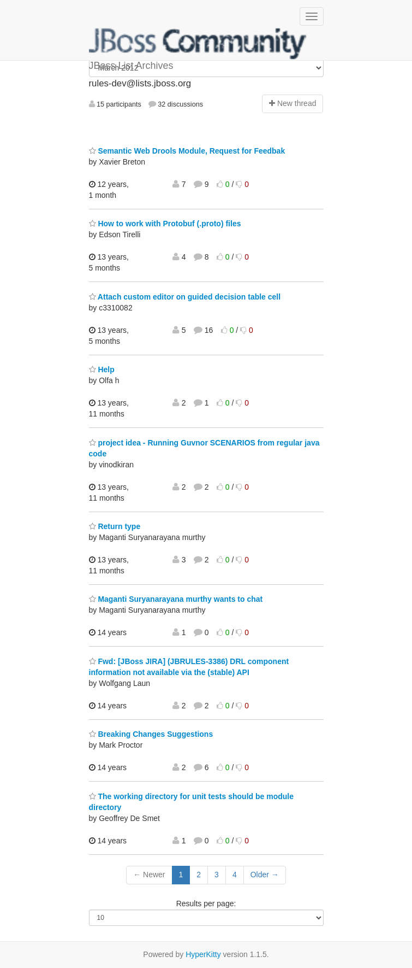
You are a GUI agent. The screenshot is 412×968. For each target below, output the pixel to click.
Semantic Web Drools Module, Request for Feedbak (187, 150)
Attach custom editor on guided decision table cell (185, 296)
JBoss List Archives (198, 43)
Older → (264, 874)
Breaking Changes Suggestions (151, 734)
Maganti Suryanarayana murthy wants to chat (176, 599)
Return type (115, 526)
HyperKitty (203, 954)
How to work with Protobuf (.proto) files (165, 223)
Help (102, 369)
